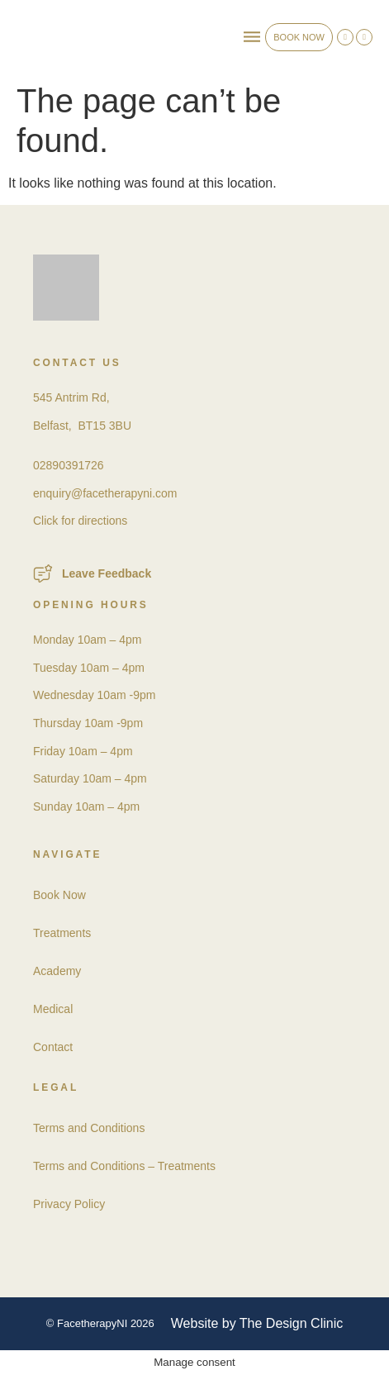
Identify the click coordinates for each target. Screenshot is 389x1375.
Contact (53, 1047)
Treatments (62, 933)
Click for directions (80, 520)
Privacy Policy (69, 1204)
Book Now (59, 895)
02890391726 (68, 465)
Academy (57, 971)
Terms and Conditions (89, 1128)
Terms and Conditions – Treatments (124, 1166)
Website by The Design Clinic (257, 1323)
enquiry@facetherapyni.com (105, 493)
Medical (53, 1009)
